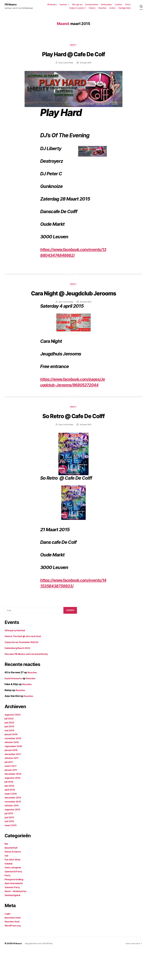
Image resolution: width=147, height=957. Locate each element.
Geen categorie (13, 874)
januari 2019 (12, 741)
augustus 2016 (13, 785)
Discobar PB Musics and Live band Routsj (28, 661)
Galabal (9, 870)
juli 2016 (10, 788)
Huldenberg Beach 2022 (18, 655)
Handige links (124, 8)
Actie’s (112, 8)
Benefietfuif (11, 854)
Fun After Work (13, 866)
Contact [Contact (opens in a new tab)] (118, 4)
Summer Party (13, 894)
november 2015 (14, 808)
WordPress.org (13, 932)
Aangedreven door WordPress (39, 950)
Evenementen (91, 4)
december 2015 (14, 804)
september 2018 (14, 753)
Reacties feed (13, 928)
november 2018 (14, 745)
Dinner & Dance (13, 858)
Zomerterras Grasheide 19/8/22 (23, 649)
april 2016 (10, 796)
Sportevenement (14, 890)
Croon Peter (68, 63)
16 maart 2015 (86, 63)
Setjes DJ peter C (77, 8)
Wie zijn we (77, 4)
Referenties (106, 4)
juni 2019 (10, 733)
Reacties (102, 8)
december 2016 (14, 781)
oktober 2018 (12, 749)
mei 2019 (10, 737)
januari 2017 (12, 777)
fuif (6, 862)
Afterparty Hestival (16, 637)
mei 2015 (10, 828)
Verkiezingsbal (13, 902)
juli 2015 (9, 820)
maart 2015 (11, 832)
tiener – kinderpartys (17, 898)
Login (8, 920)
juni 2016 (10, 792)
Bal (6, 850)
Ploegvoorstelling (15, 886)
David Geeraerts (14, 685)
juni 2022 (10, 729)
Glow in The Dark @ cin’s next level (25, 643)
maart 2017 (11, 773)
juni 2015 (10, 824)
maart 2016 (11, 800)
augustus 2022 (13, 721)
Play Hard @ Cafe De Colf (73, 54)
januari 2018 (12, 757)
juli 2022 (10, 725)
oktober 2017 (12, 765)
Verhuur (63, 4)
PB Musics (11, 4)
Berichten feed (13, 924)
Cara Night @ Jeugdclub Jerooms (73, 293)
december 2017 (14, 761)
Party (73, 45)
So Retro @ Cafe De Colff (73, 422)
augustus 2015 (13, 816)
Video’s (92, 8)
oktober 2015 (12, 812)
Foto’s (128, 4)
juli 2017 (9, 769)
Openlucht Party (14, 878)
